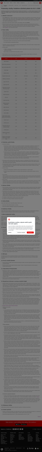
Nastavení (9, 232)
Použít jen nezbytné (21, 232)
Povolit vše (30, 232)
